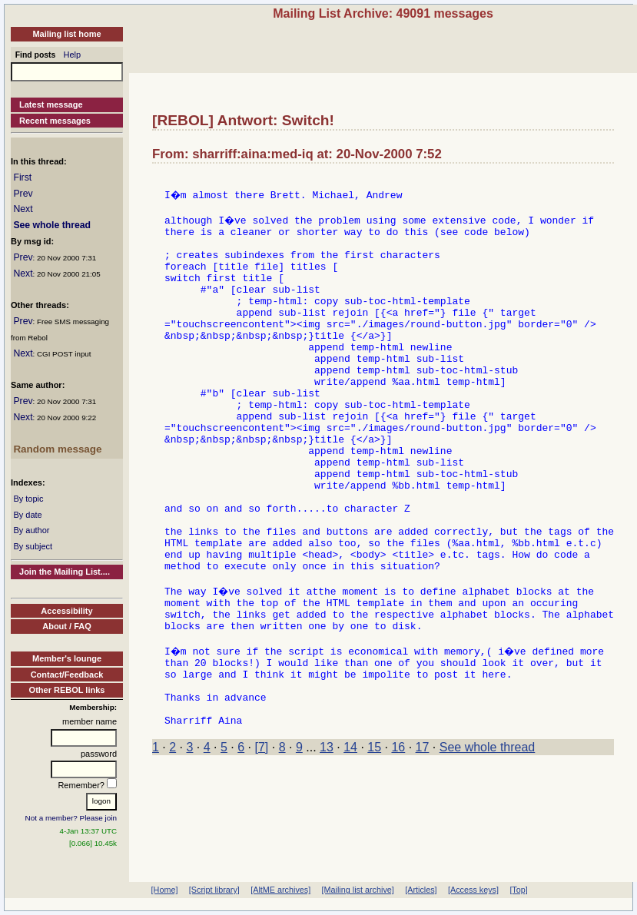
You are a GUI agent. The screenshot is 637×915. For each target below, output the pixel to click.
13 (326, 846)
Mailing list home (66, 33)
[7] (262, 846)
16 (398, 846)
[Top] (518, 889)
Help (72, 54)
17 (423, 846)
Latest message (51, 104)
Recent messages (55, 120)
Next (22, 209)
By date (27, 514)
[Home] (164, 889)
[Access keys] (473, 889)
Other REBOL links (67, 690)
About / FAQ (66, 626)
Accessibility (66, 610)
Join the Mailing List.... (64, 571)
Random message (57, 449)
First (22, 177)
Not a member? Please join (71, 818)
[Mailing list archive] (358, 889)
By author (31, 530)
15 (374, 846)
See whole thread (52, 225)
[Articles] (420, 889)
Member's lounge (66, 658)
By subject (32, 546)
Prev (22, 193)
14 (350, 846)
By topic (28, 498)
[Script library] (214, 889)
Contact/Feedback (67, 674)
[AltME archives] (280, 889)
